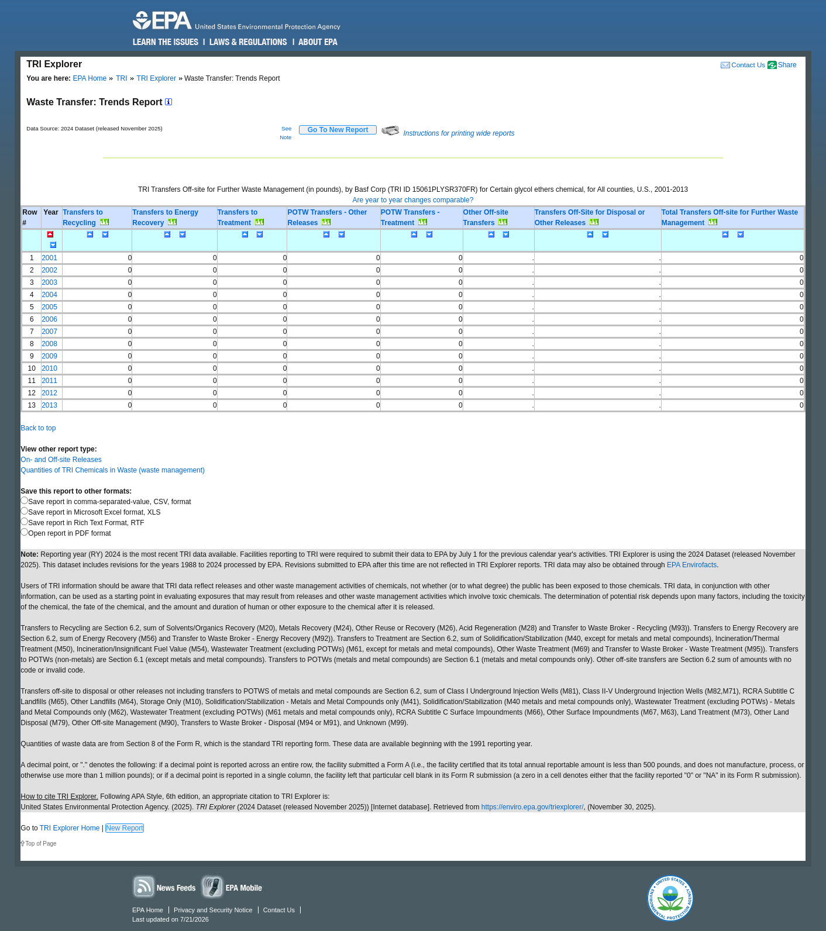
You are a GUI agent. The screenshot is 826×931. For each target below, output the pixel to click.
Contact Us (748, 64)
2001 (49, 258)
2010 (49, 368)
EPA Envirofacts (692, 565)
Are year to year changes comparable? (413, 200)
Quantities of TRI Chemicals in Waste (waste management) (112, 470)
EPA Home (89, 78)
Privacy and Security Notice (213, 909)
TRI (121, 78)
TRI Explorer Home (70, 828)
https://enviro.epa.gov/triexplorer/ (532, 807)
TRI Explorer (156, 78)
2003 (49, 282)
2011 (49, 381)
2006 (49, 319)
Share (787, 65)
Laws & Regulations (247, 42)
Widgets (232, 886)
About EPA (317, 42)
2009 (49, 356)
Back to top (38, 428)
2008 (49, 344)
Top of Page (40, 843)
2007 (49, 331)
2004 (49, 295)
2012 (49, 393)
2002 (49, 270)
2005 (49, 307)
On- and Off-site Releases (61, 460)
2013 (49, 405)
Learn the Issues (165, 42)
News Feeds (164, 886)
